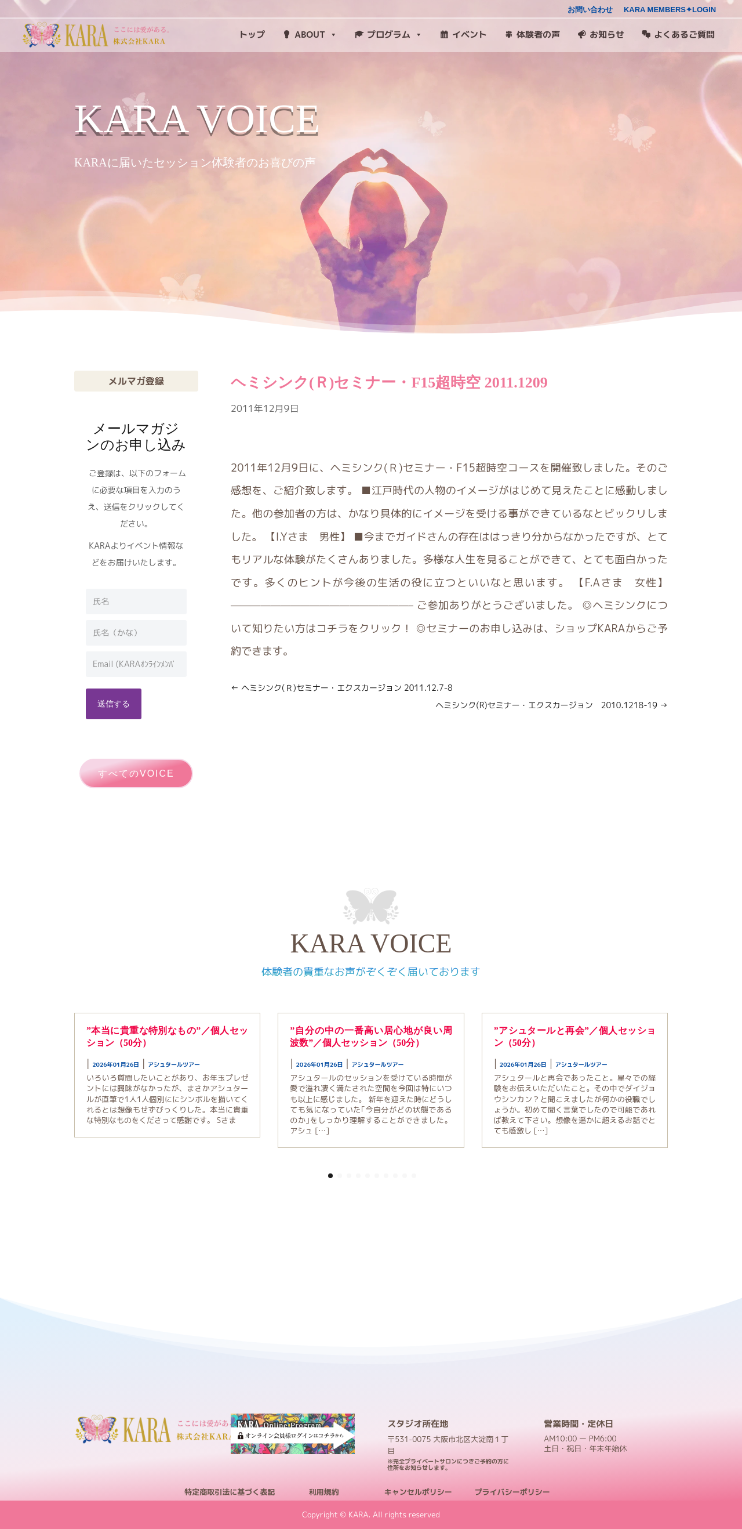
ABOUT (315, 34)
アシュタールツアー (174, 1064)
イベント (469, 34)
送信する (113, 703)
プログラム (395, 34)
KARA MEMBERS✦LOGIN (670, 10)
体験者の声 (538, 34)
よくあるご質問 (684, 34)
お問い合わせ (590, 10)
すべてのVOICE (136, 773)
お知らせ (607, 34)
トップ (252, 34)
